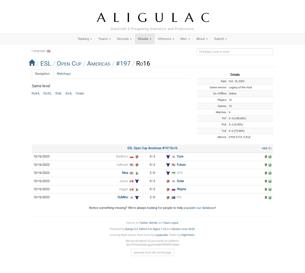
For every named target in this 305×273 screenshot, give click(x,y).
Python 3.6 (145, 229)
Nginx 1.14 (159, 229)
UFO (180, 173)
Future (181, 165)
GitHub (153, 222)
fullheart (122, 165)
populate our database (199, 208)
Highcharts (187, 234)
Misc (185, 39)
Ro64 (35, 93)
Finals (80, 93)
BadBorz (122, 156)
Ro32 (47, 93)
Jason (123, 181)
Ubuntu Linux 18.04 (183, 229)
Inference (166, 39)
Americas (98, 63)
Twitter (144, 222)
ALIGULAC (157, 17)
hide (264, 148)
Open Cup (69, 63)
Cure (180, 156)
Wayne (181, 189)
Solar (180, 181)
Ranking (85, 39)
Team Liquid (170, 222)
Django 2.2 (131, 229)
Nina (125, 173)
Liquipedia (161, 234)
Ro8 (58, 93)
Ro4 (68, 93)
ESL (45, 63)
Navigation (42, 74)
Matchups (64, 74)
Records (124, 39)
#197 (123, 63)
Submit (220, 39)
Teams (104, 39)
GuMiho (123, 197)
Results (144, 39)
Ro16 (173, 148)
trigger (123, 189)
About (202, 39)
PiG (179, 197)
